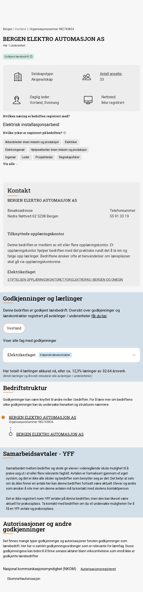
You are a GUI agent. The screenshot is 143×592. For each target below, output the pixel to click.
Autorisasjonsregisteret (98, 569)
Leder (25, 157)
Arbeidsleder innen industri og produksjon (32, 142)
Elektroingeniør (15, 150)
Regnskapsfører (69, 157)
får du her (99, 316)
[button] (18, 56)
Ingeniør (10, 157)
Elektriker (71, 142)
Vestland (14, 328)
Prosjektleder (44, 157)
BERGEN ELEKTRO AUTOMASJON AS (42, 417)
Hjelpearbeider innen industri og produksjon (59, 150)
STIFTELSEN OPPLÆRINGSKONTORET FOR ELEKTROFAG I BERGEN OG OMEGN (65, 280)
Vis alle (10, 164)
